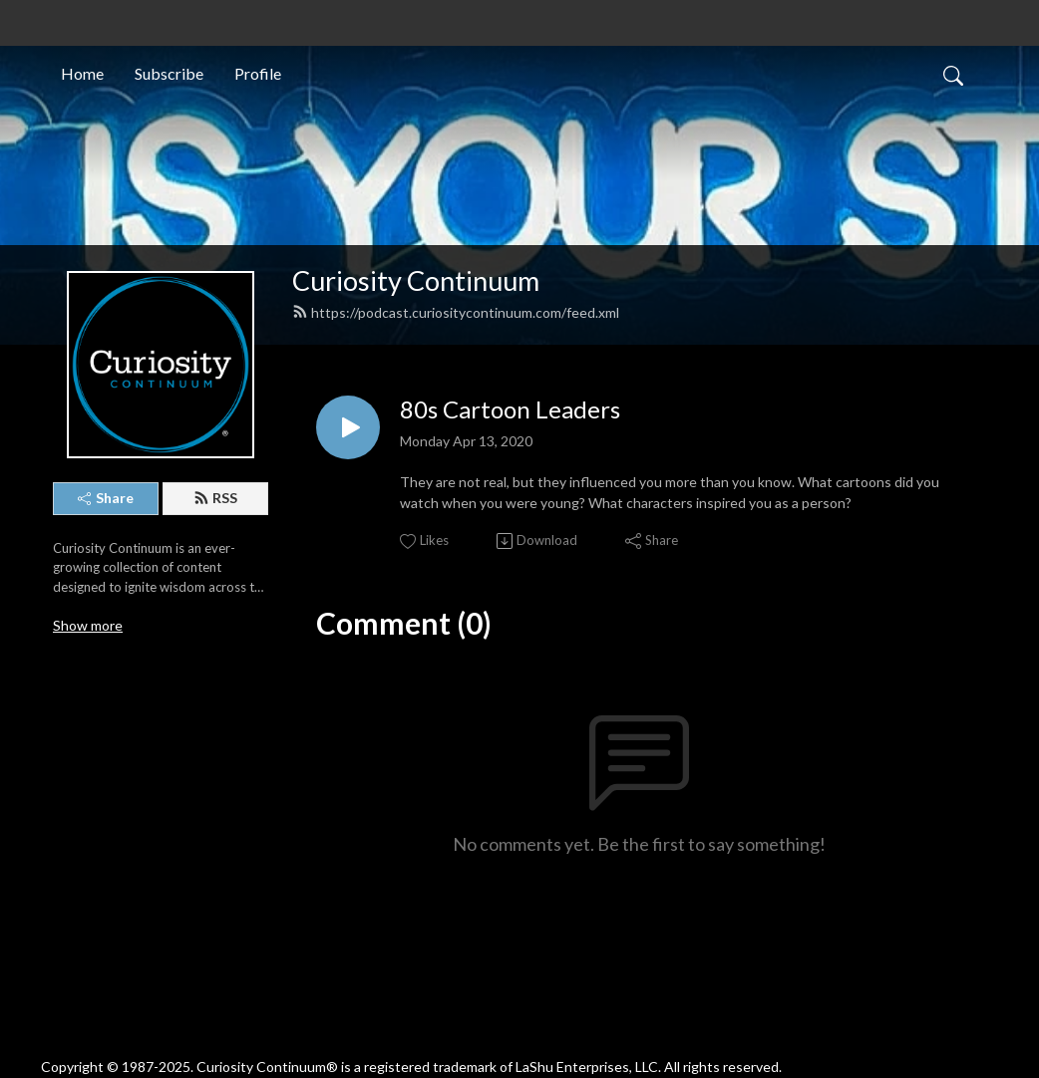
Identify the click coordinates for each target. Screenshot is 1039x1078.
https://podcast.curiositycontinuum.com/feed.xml (455, 312)
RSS (215, 497)
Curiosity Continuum (415, 280)
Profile (257, 73)
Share (106, 497)
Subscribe (169, 73)
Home (82, 73)
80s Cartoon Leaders (510, 409)
